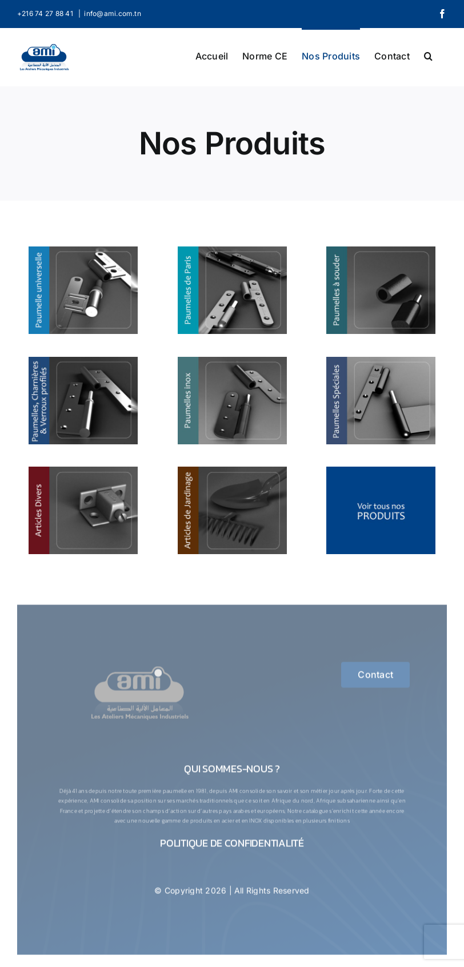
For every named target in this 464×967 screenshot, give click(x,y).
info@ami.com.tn (112, 13)
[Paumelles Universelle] (83, 251)
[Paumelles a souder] (380, 251)
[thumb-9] (380, 471)
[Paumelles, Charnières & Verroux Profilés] (83, 361)
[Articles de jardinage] (232, 471)
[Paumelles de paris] (232, 251)
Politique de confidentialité (231, 846)
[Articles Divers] (83, 471)
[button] (428, 55)
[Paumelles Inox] (232, 361)
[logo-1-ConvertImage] (140, 669)
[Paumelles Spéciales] (380, 361)
